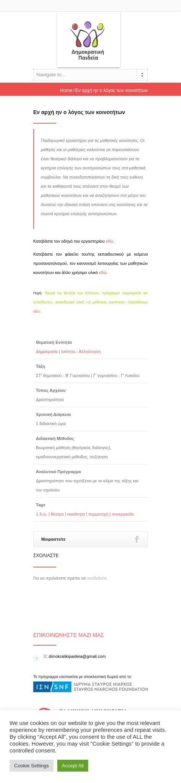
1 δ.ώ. (41, 514)
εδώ (109, 241)
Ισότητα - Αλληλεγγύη (81, 351)
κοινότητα (76, 514)
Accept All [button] (73, 765)
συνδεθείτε (97, 578)
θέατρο (57, 514)
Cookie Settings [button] (31, 765)
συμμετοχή (98, 514)
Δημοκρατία (47, 351)
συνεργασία (123, 514)
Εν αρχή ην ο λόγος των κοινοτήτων (79, 112)
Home (66, 90)
